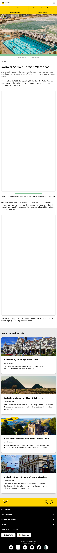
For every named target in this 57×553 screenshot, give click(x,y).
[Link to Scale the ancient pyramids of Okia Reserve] (28, 395)
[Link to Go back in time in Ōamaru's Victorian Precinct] (28, 474)
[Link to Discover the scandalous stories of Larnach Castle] (28, 434)
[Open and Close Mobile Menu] (54, 2)
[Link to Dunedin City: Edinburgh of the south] (28, 355)
